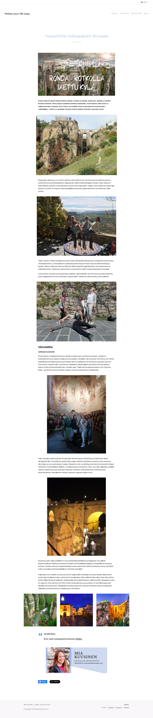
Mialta (79, 638)
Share (42, 682)
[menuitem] (142, 14)
